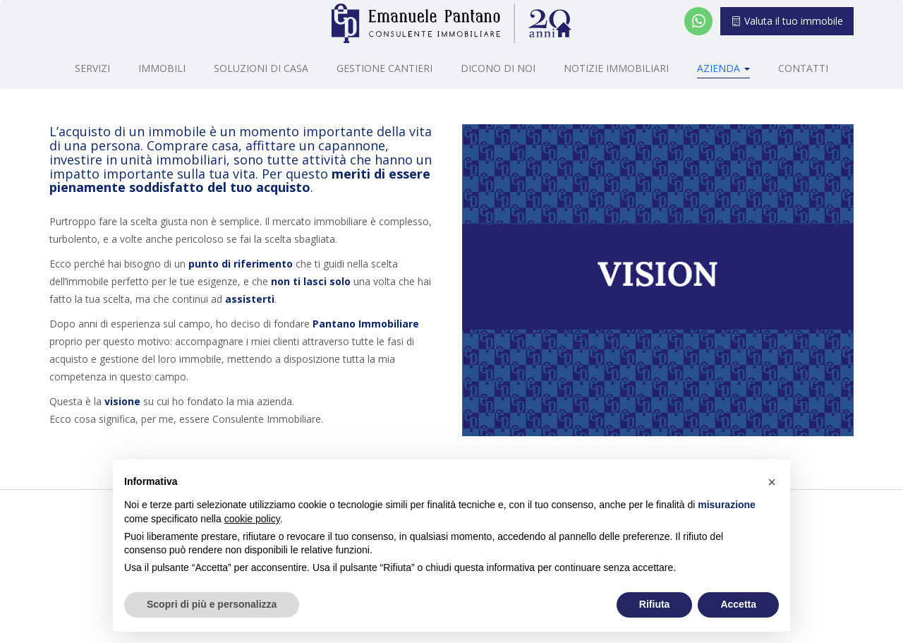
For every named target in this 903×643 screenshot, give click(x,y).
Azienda (723, 68)
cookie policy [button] (252, 518)
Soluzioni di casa (261, 68)
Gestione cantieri (384, 68)
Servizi (92, 68)
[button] (771, 482)
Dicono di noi (498, 68)
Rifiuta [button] (654, 604)
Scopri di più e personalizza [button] (212, 604)
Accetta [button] (738, 604)
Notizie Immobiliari (616, 68)
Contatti (803, 68)
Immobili (162, 68)
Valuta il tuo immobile (787, 21)
